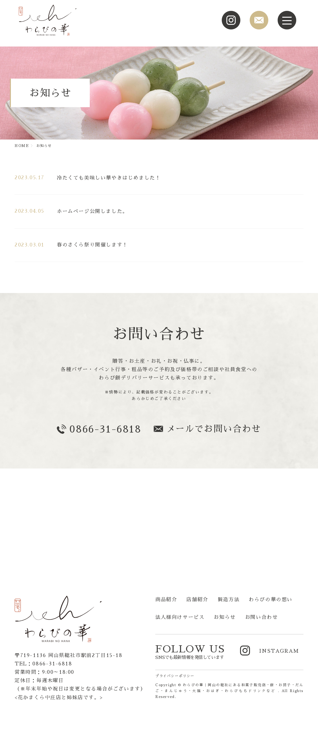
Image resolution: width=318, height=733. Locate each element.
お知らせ (224, 617)
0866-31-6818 (105, 429)
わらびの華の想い (271, 599)
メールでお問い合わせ (213, 428)
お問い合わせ (261, 617)
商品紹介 (166, 599)
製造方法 (228, 599)
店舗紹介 (197, 599)
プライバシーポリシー (174, 676)
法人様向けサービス (179, 617)
